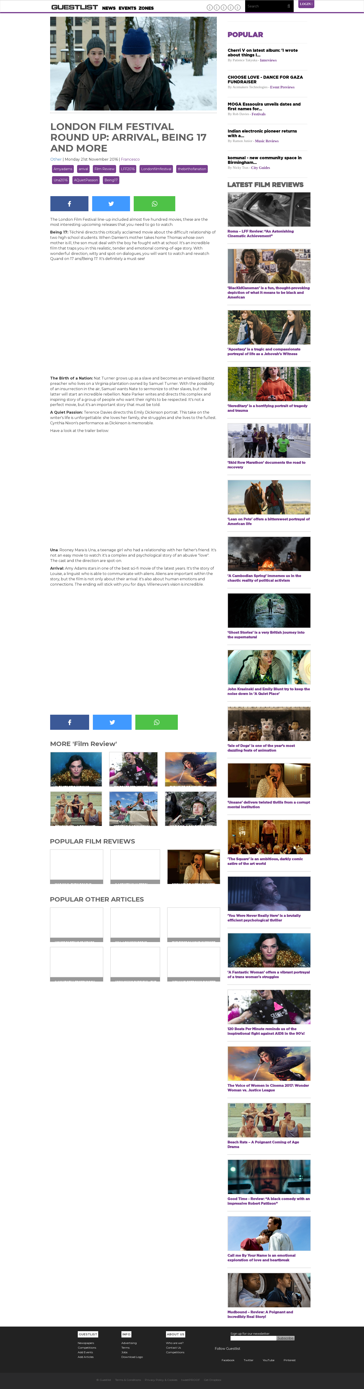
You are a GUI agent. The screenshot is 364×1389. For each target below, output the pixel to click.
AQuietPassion (86, 180)
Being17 (111, 180)
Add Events (85, 1352)
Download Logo (132, 1357)
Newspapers (86, 1343)
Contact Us (173, 1347)
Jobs (124, 1352)
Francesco (130, 159)
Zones (146, 8)
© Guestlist (103, 1380)
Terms (125, 1347)
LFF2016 (128, 169)
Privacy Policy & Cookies (161, 1380)
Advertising (129, 1343)
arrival (83, 169)
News (109, 8)
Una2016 (61, 180)
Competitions (87, 1347)
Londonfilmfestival (156, 169)
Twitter (245, 1360)
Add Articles (86, 1357)
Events (127, 8)
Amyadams (63, 169)
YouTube (265, 1360)
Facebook (224, 1360)
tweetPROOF (190, 1380)
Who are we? (175, 1343)
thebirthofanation (192, 169)
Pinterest (286, 1360)
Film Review (104, 169)
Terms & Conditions (128, 1380)
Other (56, 159)
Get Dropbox (212, 1380)
